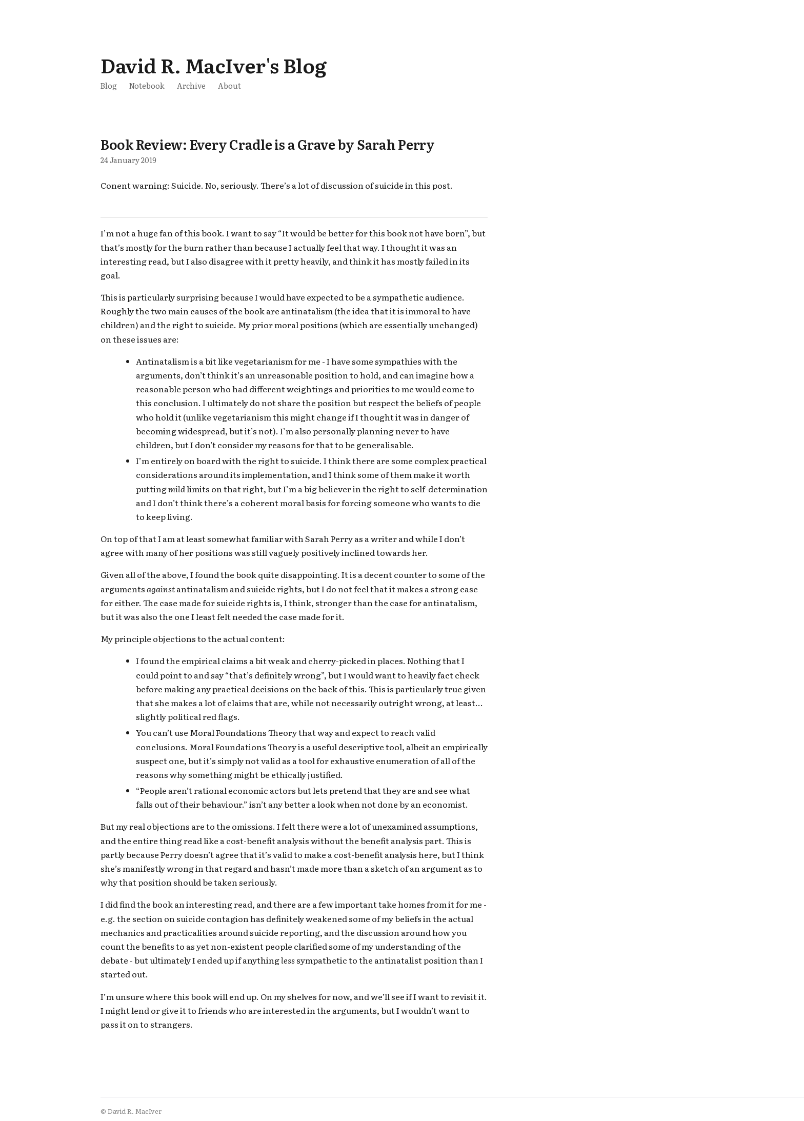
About (229, 85)
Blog (108, 85)
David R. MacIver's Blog (213, 64)
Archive (191, 85)
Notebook (147, 85)
